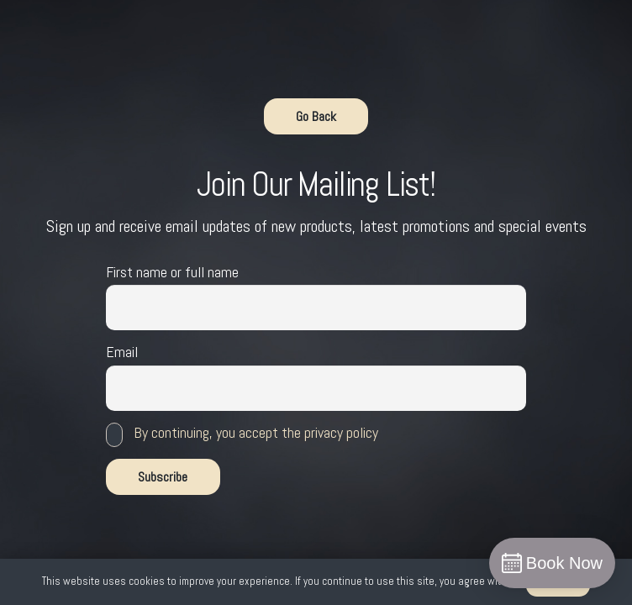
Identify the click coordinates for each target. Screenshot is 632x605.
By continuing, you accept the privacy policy (256, 432)
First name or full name (172, 271)
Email (122, 351)
